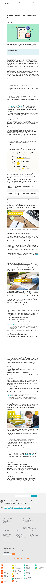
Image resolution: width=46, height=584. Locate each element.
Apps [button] (16, 2)
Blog (37, 2)
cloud (9, 507)
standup (29, 507)
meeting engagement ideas (29, 454)
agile (5, 507)
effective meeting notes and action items (14, 324)
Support (19, 2)
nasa (25, 507)
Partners (29, 2)
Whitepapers (33, 2)
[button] (37, 50)
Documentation (24, 2)
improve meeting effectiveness (16, 106)
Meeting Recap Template (18, 507)
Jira (12, 507)
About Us (36, 4)
